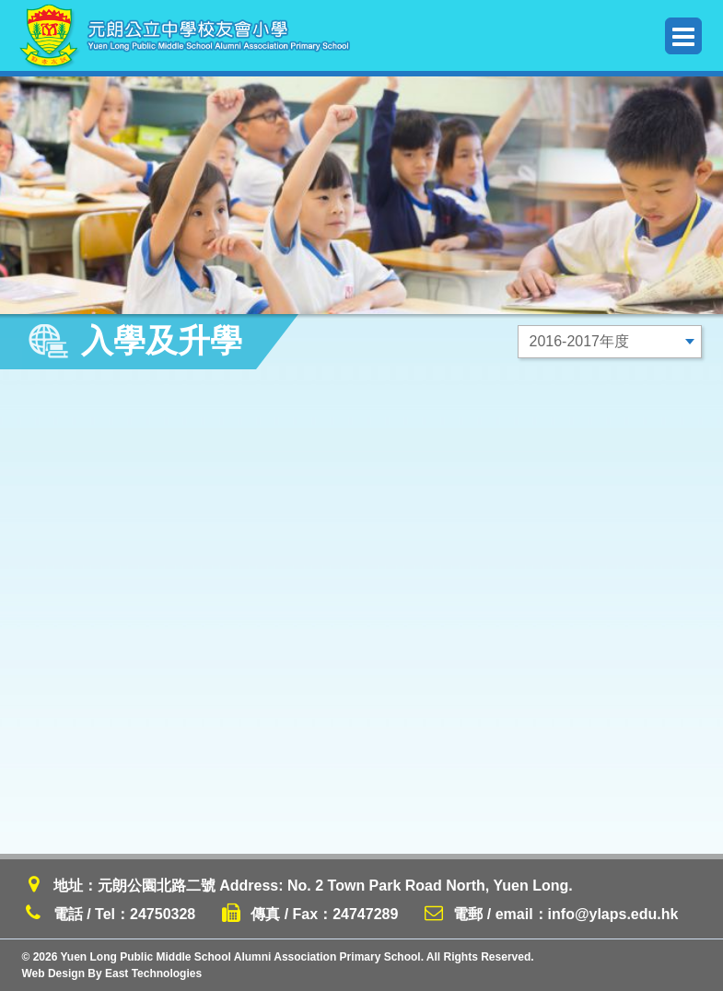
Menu (683, 36)
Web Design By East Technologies (112, 973)
